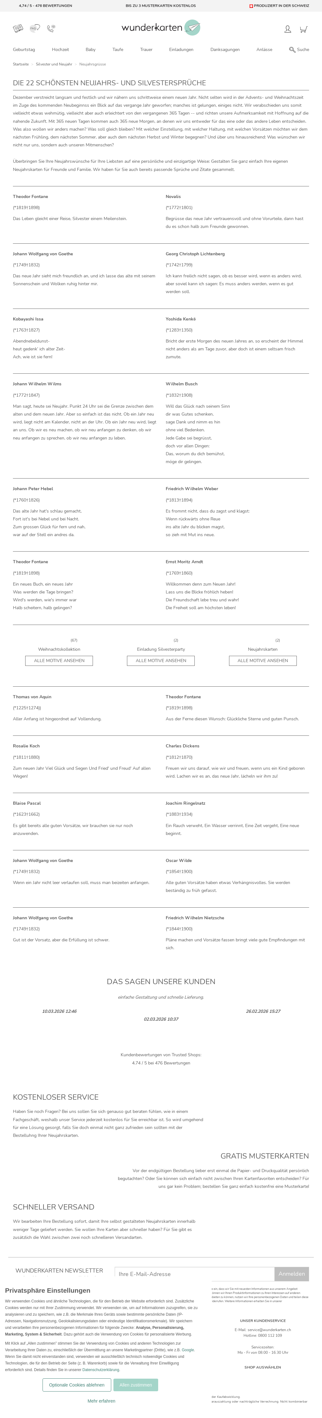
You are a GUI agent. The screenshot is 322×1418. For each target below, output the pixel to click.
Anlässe (264, 50)
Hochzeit (60, 50)
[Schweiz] (256, 1376)
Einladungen (181, 50)
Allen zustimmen (136, 1384)
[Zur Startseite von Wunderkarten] (161, 28)
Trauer (146, 50)
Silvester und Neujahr (54, 64)
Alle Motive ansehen (59, 661)
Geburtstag (24, 50)
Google (188, 1350)
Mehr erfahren (101, 1401)
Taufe (117, 50)
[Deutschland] (243, 1376)
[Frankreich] (283, 1376)
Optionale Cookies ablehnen (77, 1384)
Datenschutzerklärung (100, 1370)
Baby (90, 50)
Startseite (21, 64)
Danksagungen (225, 50)
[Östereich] (269, 1376)
